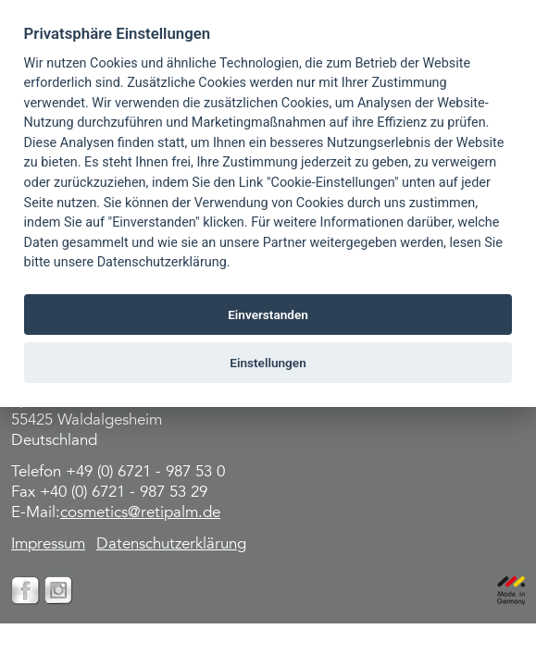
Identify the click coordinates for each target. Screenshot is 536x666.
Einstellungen (268, 362)
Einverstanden (268, 314)
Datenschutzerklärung (171, 545)
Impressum (48, 545)
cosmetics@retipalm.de (140, 514)
